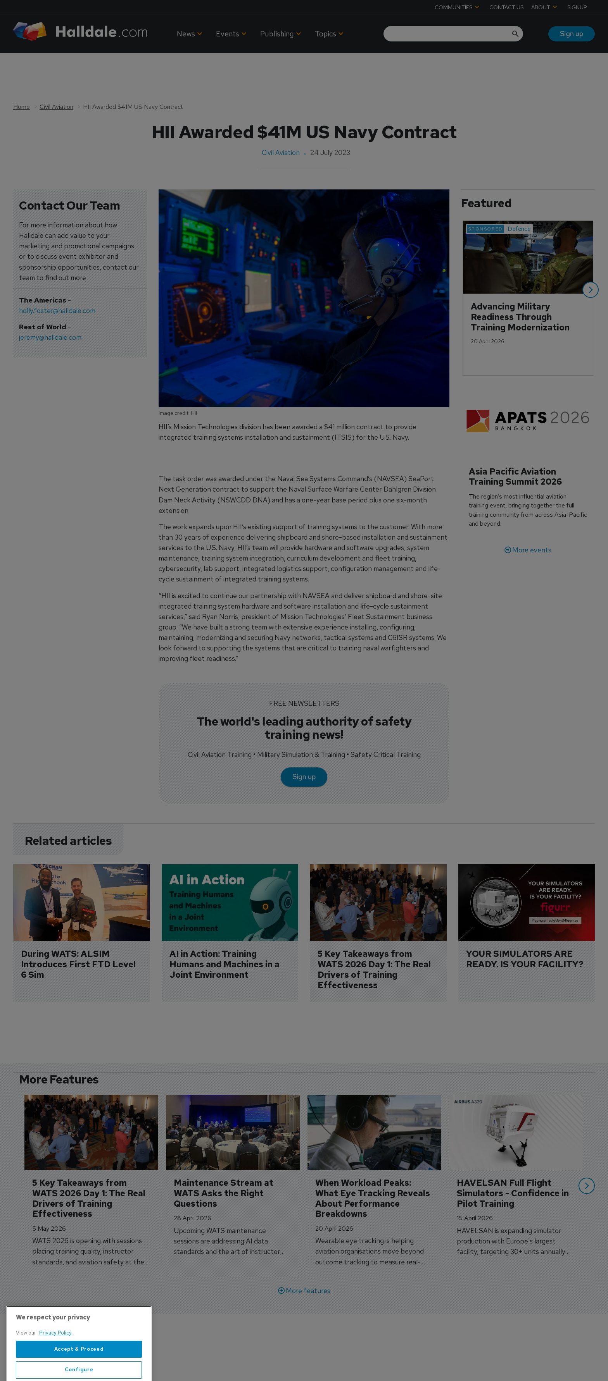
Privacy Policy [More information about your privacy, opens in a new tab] (55, 1359)
